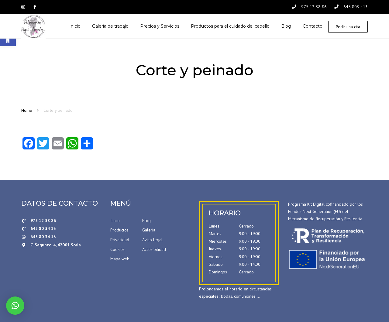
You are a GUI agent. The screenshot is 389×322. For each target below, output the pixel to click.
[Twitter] (43, 145)
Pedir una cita (348, 26)
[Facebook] (28, 145)
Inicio (115, 220)
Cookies (117, 249)
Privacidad (119, 239)
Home (26, 110)
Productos (119, 230)
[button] (15, 305)
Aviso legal (152, 239)
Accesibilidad (154, 249)
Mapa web (119, 259)
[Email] (57, 145)
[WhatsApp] (72, 145)
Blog (146, 220)
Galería (148, 230)
